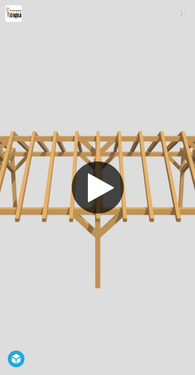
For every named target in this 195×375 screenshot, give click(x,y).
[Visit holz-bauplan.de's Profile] (13, 13)
